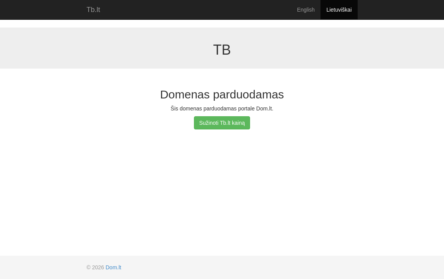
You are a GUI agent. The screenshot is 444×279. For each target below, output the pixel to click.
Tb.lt (93, 10)
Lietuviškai (338, 10)
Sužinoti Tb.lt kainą (222, 123)
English (306, 10)
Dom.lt (113, 267)
